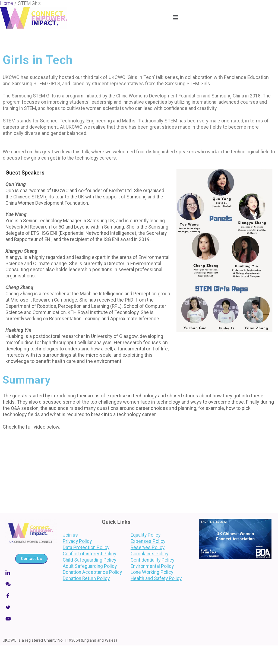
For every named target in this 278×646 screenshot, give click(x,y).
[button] (175, 18)
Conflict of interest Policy (89, 553)
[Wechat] (31, 584)
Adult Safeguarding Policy (90, 566)
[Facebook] (31, 596)
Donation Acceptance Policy (92, 572)
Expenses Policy (148, 541)
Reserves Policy (148, 547)
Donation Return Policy (86, 578)
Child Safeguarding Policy (89, 560)
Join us (70, 535)
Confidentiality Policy (152, 560)
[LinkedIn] (31, 619)
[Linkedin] (31, 572)
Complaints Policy (149, 553)
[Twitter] (31, 607)
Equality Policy (146, 535)
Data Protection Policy (86, 547)
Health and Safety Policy (156, 578)
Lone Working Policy (152, 572)
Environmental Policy (152, 566)
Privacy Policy (77, 541)
